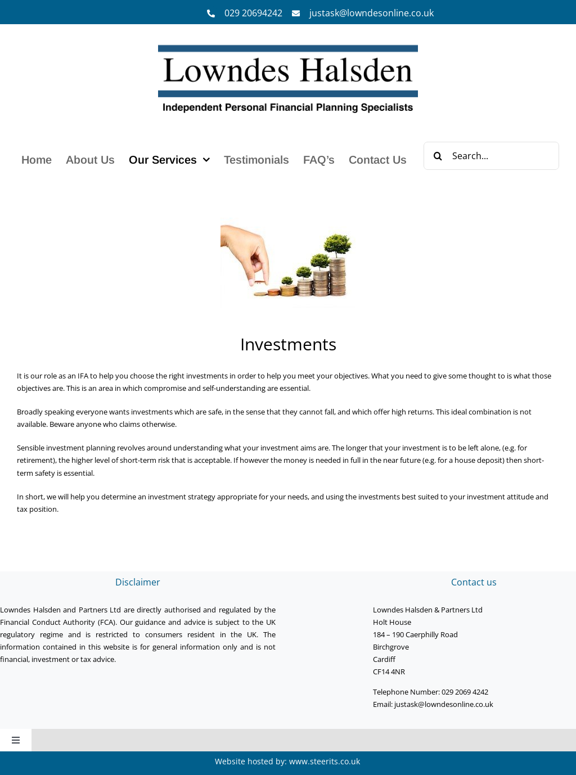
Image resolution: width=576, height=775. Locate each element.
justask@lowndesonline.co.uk (371, 13)
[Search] (438, 156)
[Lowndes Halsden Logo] (288, 45)
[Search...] (491, 156)
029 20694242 (253, 13)
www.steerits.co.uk (324, 761)
